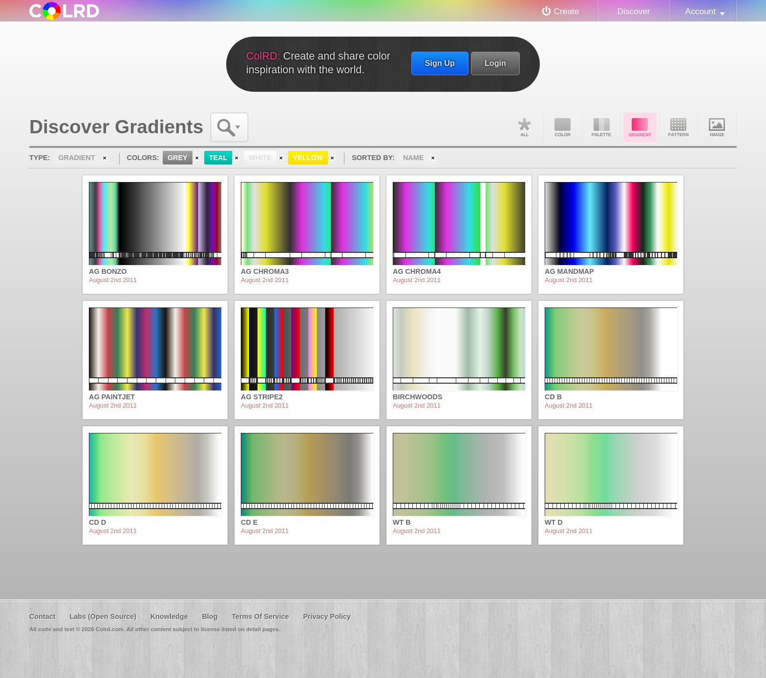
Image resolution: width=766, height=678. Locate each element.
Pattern (678, 127)
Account (700, 11)
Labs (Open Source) (102, 616)
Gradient (640, 127)
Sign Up (440, 63)
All (524, 127)
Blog (209, 616)
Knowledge (169, 616)
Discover (633, 11)
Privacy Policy (327, 616)
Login (495, 63)
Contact (42, 616)
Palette (601, 127)
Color (562, 127)
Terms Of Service (260, 616)
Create (566, 11)
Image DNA (717, 127)
